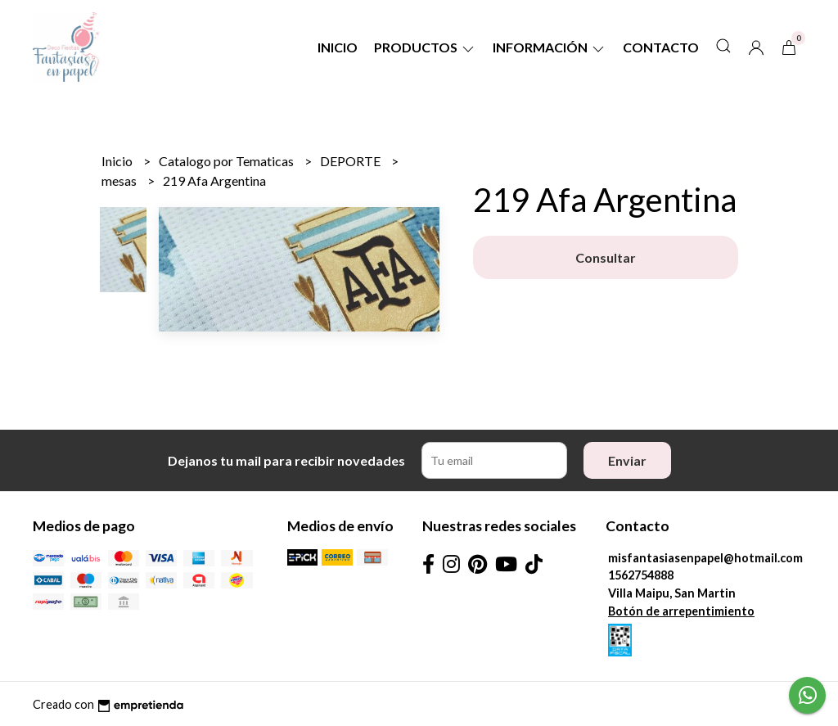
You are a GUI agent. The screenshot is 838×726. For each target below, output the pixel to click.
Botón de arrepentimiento (681, 611)
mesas (120, 180)
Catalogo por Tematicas (227, 161)
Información (549, 47)
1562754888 (641, 575)
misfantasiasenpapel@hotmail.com (705, 558)
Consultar (605, 257)
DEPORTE (351, 161)
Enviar (627, 460)
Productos (425, 47)
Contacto (661, 47)
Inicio (338, 47)
